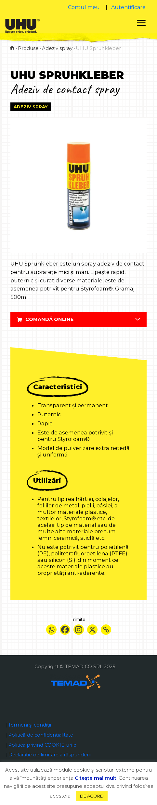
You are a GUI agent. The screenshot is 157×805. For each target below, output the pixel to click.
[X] (92, 629)
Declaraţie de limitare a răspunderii (49, 755)
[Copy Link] (106, 629)
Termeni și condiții (29, 725)
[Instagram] (78, 629)
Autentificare (128, 7)
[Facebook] (65, 629)
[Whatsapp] (51, 629)
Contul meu (84, 7)
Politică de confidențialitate (40, 735)
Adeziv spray (30, 106)
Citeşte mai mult (95, 778)
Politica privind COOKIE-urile (42, 745)
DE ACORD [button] (92, 796)
